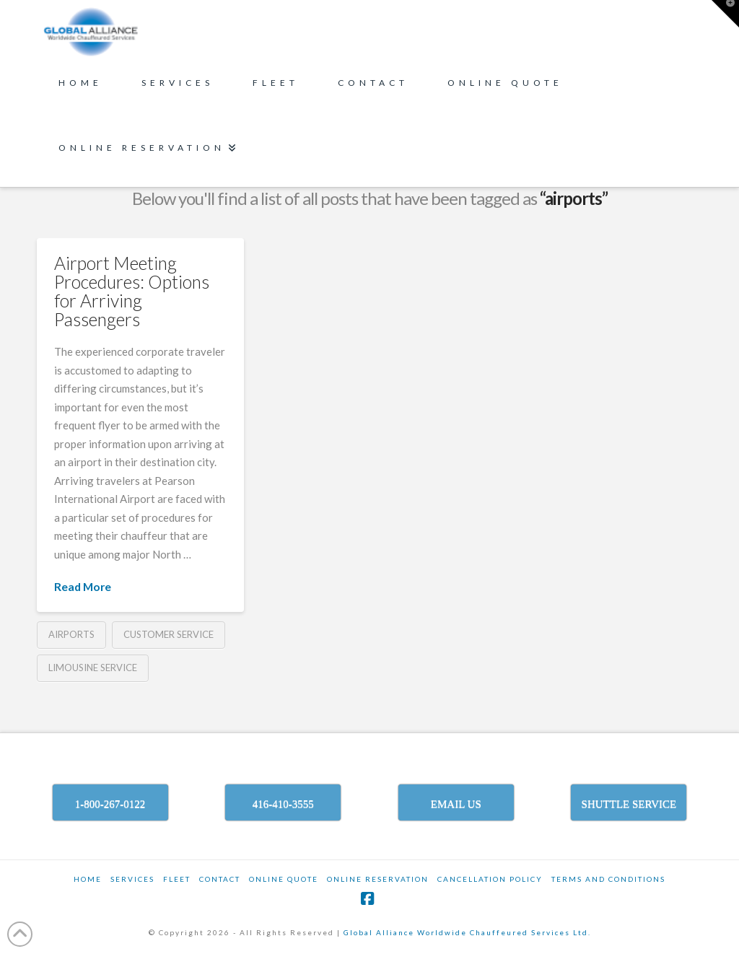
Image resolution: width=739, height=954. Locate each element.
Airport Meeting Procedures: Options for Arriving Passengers (131, 291)
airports (71, 634)
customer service (168, 634)
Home (88, 879)
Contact (219, 879)
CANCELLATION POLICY (490, 879)
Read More (82, 586)
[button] (725, 13)
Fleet (177, 879)
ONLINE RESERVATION (378, 879)
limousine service (92, 667)
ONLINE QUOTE (283, 879)
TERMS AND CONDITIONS (608, 879)
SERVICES (132, 879)
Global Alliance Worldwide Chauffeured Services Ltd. (467, 932)
